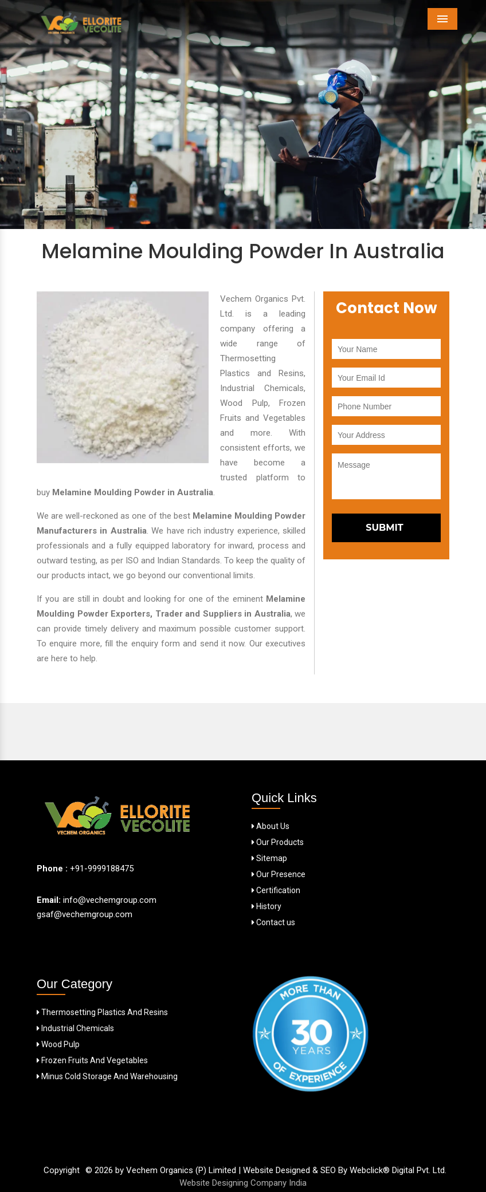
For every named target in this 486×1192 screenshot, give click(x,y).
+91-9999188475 (102, 868)
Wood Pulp (58, 1044)
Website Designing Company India (243, 1183)
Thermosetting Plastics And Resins (102, 1012)
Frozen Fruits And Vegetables (92, 1060)
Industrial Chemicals (75, 1028)
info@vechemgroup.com (108, 900)
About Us (270, 826)
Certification (276, 890)
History (266, 906)
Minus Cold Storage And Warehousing (107, 1076)
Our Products (278, 842)
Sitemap (269, 858)
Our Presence (278, 874)
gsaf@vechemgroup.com (84, 914)
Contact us (273, 922)
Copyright (62, 1170)
